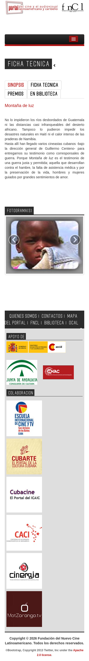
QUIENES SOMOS (23, 316)
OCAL (74, 322)
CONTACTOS (52, 316)
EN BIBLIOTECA (44, 94)
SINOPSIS (16, 85)
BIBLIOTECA (54, 322)
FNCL (35, 322)
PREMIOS (16, 94)
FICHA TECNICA (44, 85)
